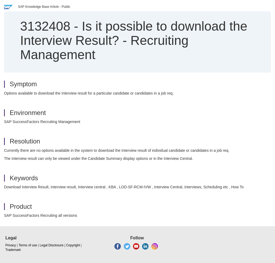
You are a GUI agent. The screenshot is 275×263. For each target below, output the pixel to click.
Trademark (13, 250)
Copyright (73, 245)
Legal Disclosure (52, 245)
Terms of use (28, 245)
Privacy (10, 245)
